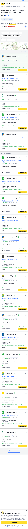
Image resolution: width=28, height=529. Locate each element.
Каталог (3, 6)
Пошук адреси (2, 26)
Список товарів (22, 3)
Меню (2, 4)
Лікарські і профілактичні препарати (13, 6)
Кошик (25, 3)
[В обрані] (26, 56)
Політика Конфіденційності (14, 527)
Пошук (19, 3)
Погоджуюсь (14, 522)
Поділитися (15, 19)
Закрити (27, 511)
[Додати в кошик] (22, 70)
